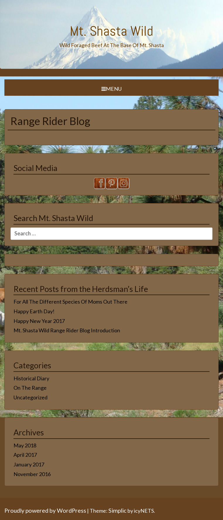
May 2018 (24, 445)
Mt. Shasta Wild (111, 31)
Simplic (117, 510)
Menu (111, 88)
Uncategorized (30, 397)
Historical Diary (31, 378)
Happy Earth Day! (34, 311)
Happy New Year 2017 (39, 321)
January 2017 (28, 464)
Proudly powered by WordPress (45, 510)
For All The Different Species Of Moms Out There (70, 301)
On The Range (30, 387)
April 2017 (25, 454)
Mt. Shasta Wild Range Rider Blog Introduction (66, 330)
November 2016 (32, 474)
